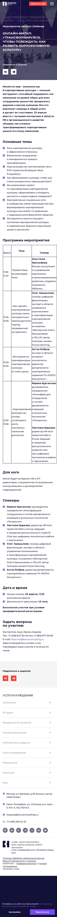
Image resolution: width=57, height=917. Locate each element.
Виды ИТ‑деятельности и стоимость (19, 861)
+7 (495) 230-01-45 (16, 821)
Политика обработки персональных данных (23, 858)
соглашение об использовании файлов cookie (27, 905)
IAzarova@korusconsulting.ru (27, 639)
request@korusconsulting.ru (22, 814)
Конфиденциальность (26, 863)
